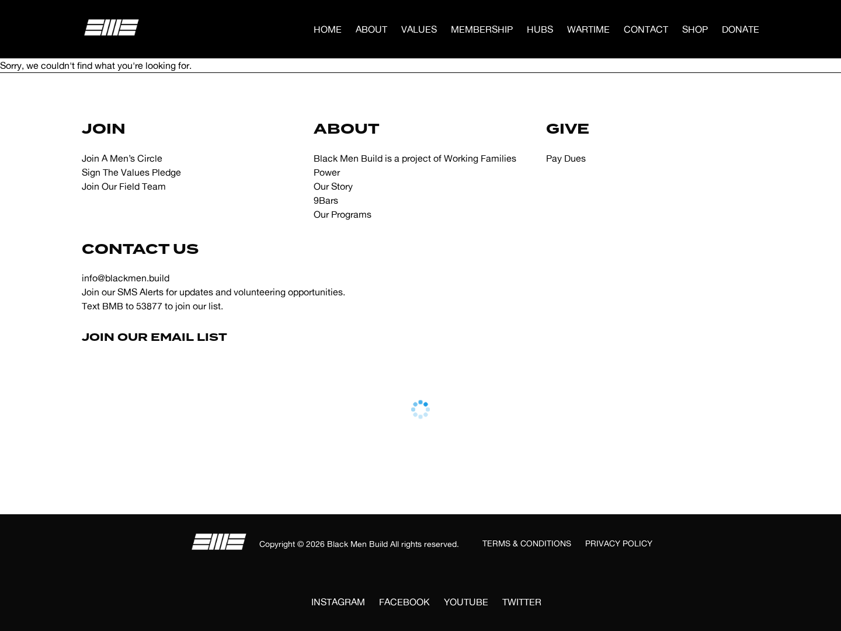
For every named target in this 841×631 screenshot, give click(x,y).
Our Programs (342, 214)
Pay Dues (566, 158)
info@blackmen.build (125, 278)
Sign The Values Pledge (131, 172)
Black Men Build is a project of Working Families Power (415, 165)
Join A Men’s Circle (122, 158)
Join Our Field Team (124, 186)
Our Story (333, 186)
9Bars (326, 200)
